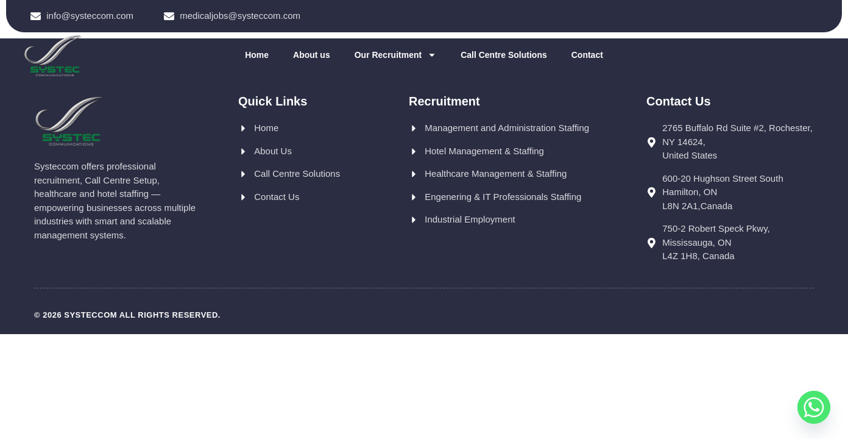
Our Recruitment (395, 55)
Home (257, 55)
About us (311, 55)
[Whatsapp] (813, 407)
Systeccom (90, 314)
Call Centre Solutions (504, 55)
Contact (587, 55)
